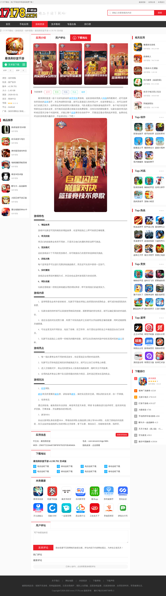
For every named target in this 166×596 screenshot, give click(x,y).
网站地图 (69, 581)
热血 (74, 92)
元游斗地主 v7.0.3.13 (147, 397)
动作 (83, 92)
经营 (43, 388)
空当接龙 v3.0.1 (145, 435)
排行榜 (87, 24)
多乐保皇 (152, 378)
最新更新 (142, 2)
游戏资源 (39, 24)
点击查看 (96, 445)
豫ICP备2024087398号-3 (104, 591)
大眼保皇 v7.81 (145, 410)
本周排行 (161, 2)
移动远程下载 (67, 466)
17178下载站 (7, 31)
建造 (40, 394)
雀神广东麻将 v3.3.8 (147, 391)
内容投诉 (83, 581)
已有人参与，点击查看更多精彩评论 (80, 566)
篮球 (48, 92)
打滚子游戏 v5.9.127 (147, 403)
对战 (66, 92)
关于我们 (55, 581)
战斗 (120, 339)
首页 (8, 24)
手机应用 (24, 24)
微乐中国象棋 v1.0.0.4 (148, 442)
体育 (71, 98)
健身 (57, 394)
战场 (73, 112)
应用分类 (151, 2)
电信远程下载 (43, 466)
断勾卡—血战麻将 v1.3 (148, 422)
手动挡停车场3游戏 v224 (149, 416)
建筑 (73, 394)
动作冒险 (29, 31)
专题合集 (71, 24)
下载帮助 (97, 581)
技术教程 (55, 24)
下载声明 (110, 581)
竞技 (57, 92)
